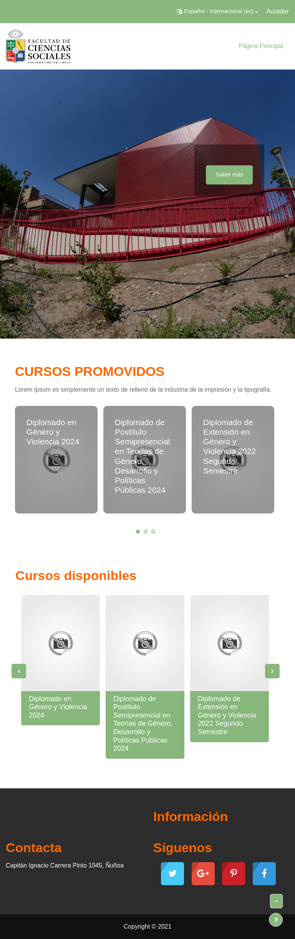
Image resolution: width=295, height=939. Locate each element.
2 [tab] (146, 531)
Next (272, 671)
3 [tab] (153, 531)
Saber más (229, 174)
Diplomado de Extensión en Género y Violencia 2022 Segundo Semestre (227, 715)
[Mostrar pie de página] (276, 920)
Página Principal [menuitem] (261, 46)
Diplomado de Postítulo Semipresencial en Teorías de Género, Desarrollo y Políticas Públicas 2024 (142, 724)
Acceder (277, 11)
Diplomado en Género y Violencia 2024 (53, 432)
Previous (19, 671)
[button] (217, 11)
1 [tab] (138, 531)
